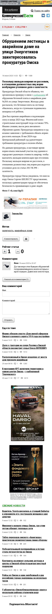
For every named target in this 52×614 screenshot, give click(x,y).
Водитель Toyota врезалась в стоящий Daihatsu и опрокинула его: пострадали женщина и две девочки (25, 514)
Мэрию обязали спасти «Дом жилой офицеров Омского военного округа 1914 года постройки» (26, 335)
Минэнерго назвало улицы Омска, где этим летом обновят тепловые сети (23, 527)
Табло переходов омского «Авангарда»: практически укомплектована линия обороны (24, 538)
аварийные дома (23, 230)
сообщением (39, 95)
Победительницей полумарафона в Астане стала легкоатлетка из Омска (23, 550)
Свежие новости (13, 505)
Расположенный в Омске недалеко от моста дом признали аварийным (24, 358)
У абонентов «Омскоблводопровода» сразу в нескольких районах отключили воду (24, 591)
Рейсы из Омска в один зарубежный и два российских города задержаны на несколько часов (24, 578)
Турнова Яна (17, 213)
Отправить (9, 320)
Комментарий (8, 300)
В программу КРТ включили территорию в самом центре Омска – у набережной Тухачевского (22, 371)
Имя (4, 290)
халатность (8, 230)
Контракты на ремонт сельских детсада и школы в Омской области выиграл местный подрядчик (24, 563)
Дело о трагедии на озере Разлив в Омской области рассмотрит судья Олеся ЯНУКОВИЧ (24, 346)
